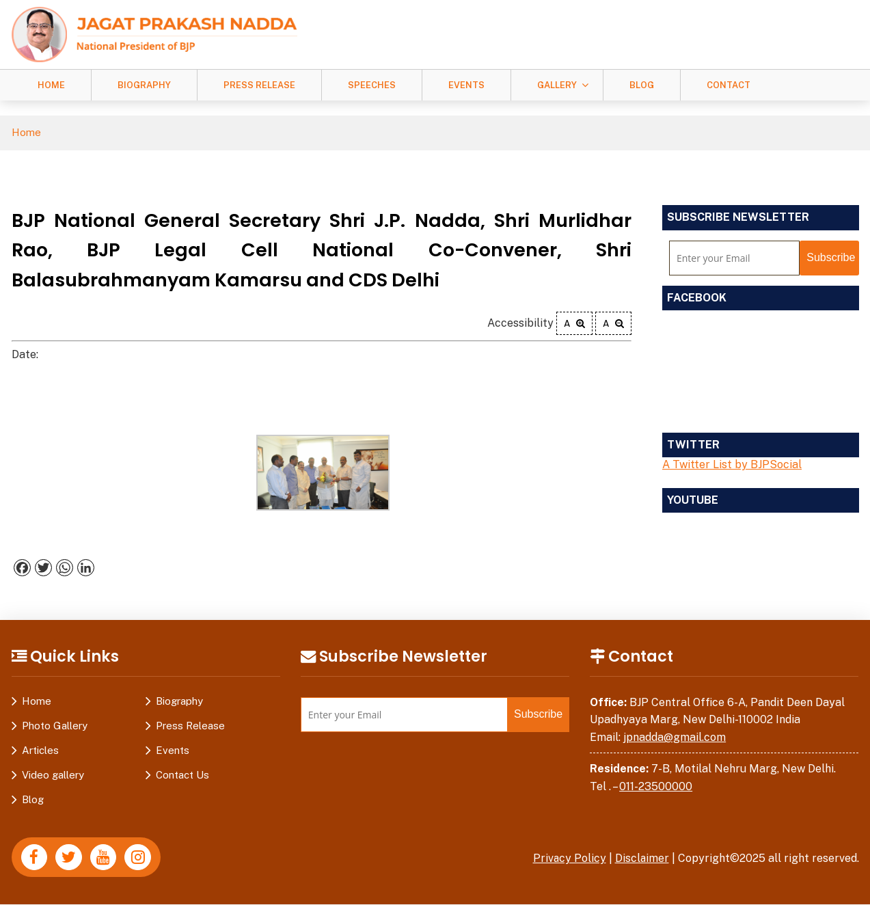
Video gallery (53, 775)
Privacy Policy (569, 858)
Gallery (557, 85)
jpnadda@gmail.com (674, 737)
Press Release (259, 85)
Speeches (372, 85)
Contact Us (182, 775)
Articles (40, 750)
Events (466, 85)
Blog (641, 85)
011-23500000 (655, 786)
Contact (728, 85)
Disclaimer (641, 858)
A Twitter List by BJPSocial (732, 464)
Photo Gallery (54, 725)
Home (51, 85)
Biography (144, 85)
